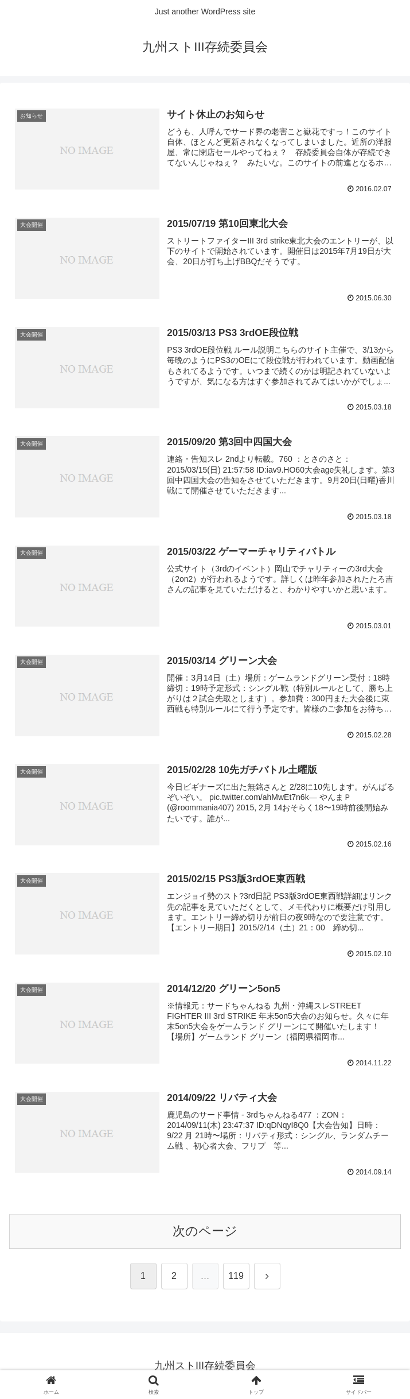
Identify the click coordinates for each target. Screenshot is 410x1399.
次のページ (205, 1231)
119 (236, 1276)
